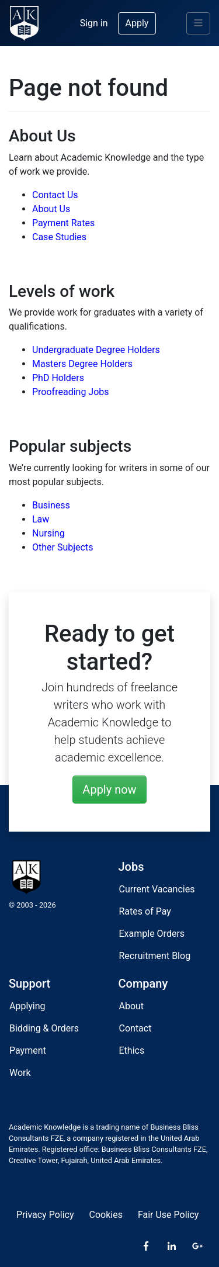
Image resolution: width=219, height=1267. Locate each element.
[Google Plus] (197, 1246)
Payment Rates (63, 223)
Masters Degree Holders (82, 363)
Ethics (132, 1050)
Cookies (106, 1214)
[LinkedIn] (172, 1246)
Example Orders (152, 933)
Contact (135, 1028)
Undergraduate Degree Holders (96, 349)
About (131, 1006)
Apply (137, 23)
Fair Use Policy (168, 1214)
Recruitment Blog (155, 955)
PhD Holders (58, 377)
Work (20, 1072)
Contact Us (55, 194)
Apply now (109, 790)
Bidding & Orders (44, 1028)
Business (51, 505)
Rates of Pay (145, 911)
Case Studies (59, 237)
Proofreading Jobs (70, 391)
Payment (27, 1050)
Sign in (94, 23)
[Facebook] (146, 1246)
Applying (27, 1006)
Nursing (48, 533)
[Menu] (198, 23)
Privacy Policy (45, 1214)
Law (40, 519)
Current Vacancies (157, 889)
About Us (51, 208)
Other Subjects (62, 547)
